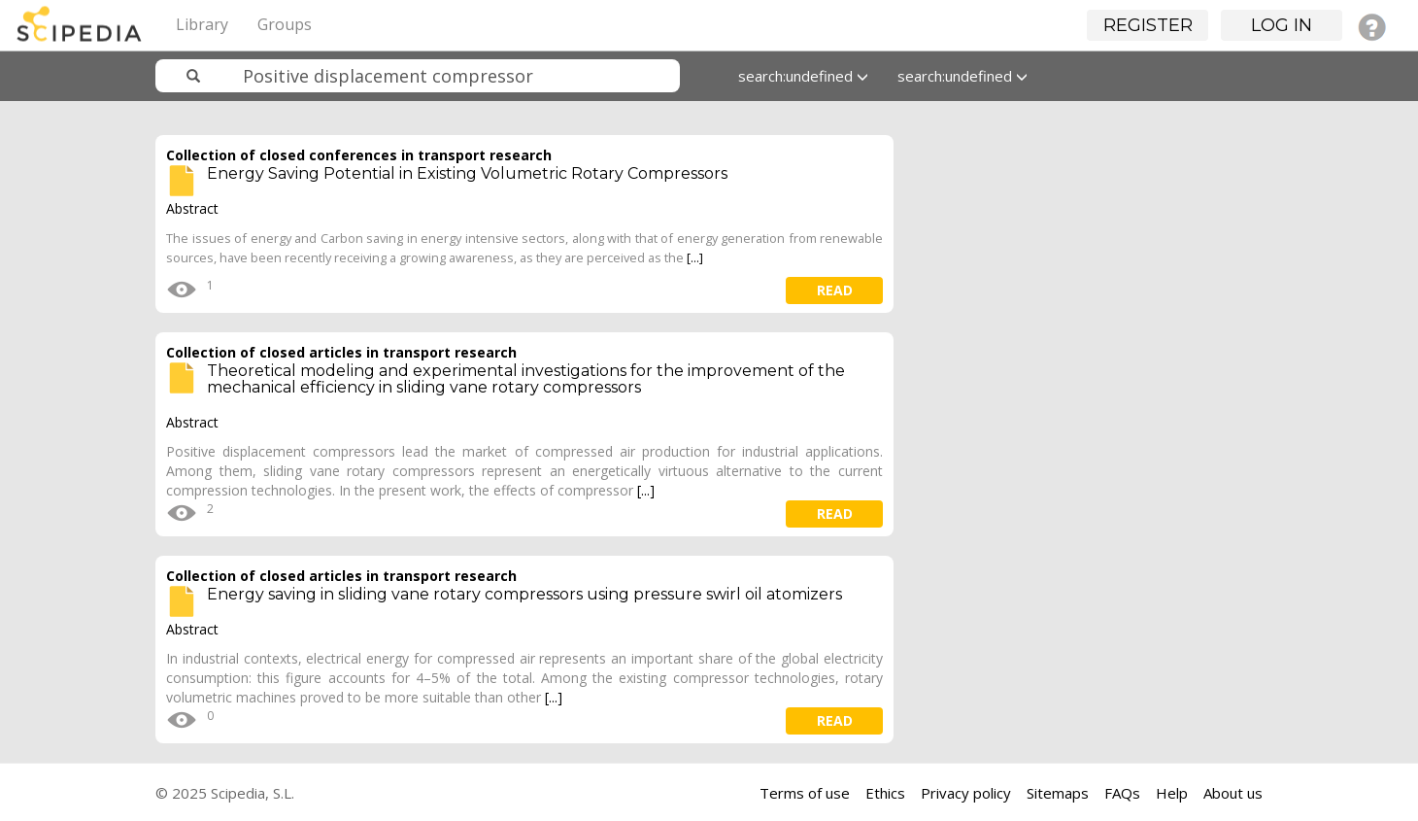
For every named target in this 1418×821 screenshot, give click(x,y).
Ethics (885, 793)
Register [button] (1148, 25)
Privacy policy (966, 793)
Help (1172, 793)
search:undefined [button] (803, 76)
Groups (284, 24)
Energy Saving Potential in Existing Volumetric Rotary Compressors (467, 173)
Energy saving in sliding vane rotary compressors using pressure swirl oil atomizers (524, 594)
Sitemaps (1058, 793)
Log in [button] (1281, 25)
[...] (695, 257)
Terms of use (805, 793)
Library (202, 24)
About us (1233, 793)
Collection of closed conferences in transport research (359, 155)
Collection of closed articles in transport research (341, 352)
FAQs (1122, 793)
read (835, 290)
